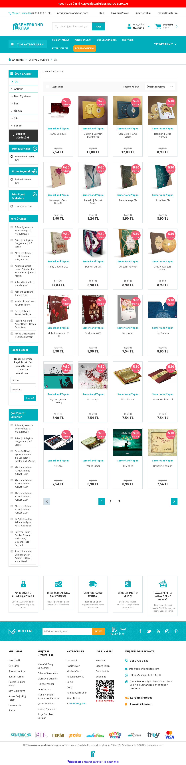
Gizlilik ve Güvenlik (48, 679)
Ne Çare (58, 465)
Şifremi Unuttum (17, 671)
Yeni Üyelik (15, 661)
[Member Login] (136, 26)
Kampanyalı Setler (77, 693)
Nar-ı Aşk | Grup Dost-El (58, 202)
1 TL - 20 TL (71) (23, 206)
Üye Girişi (14, 666)
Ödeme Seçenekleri (48, 673)
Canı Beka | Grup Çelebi (128, 135)
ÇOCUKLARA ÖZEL (107, 39)
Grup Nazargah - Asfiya (163, 268)
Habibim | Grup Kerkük (162, 135)
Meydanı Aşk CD (128, 200)
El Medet (128, 465)
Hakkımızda (15, 705)
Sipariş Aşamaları (47, 709)
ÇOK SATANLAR (60, 39)
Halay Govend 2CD (58, 266)
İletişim (12, 711)
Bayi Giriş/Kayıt (17, 691)
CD (55, 59)
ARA (98, 26)
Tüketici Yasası (46, 684)
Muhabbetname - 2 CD (58, 335)
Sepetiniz (101, 677)
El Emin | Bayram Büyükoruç (93, 135)
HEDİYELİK (128, 39)
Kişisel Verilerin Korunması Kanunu (48, 697)
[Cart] (164, 26)
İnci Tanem (163, 333)
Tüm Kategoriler (76, 704)
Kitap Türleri (73, 698)
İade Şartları (44, 689)
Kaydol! (30, 398)
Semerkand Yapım (58, 128)
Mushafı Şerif (74, 671)
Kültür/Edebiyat (75, 677)
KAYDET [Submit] (98, 632)
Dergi (69, 687)
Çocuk (70, 682)
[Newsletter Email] (74, 632)
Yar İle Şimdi (93, 465)
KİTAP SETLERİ (60, 48)
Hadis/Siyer (73, 666)
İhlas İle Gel (127, 399)
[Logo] (28, 26)
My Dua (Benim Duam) (58, 401)
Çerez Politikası (46, 704)
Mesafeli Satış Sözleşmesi (45, 666)
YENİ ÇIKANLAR (82, 39)
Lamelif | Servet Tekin (93, 202)
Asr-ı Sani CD (163, 200)
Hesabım (101, 661)
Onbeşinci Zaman (162, 465)
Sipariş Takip (103, 666)
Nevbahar (128, 333)
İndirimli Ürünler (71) (23, 181)
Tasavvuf (72, 661)
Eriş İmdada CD (93, 333)
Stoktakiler (57, 86)
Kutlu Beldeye (58, 133)
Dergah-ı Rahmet (128, 266)
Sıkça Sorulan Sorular (45, 716)
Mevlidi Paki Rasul (163, 399)
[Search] (78, 26)
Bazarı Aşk (93, 399)
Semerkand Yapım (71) (24, 158)
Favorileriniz (102, 671)
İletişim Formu (16, 677)
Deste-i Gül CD (93, 266)
